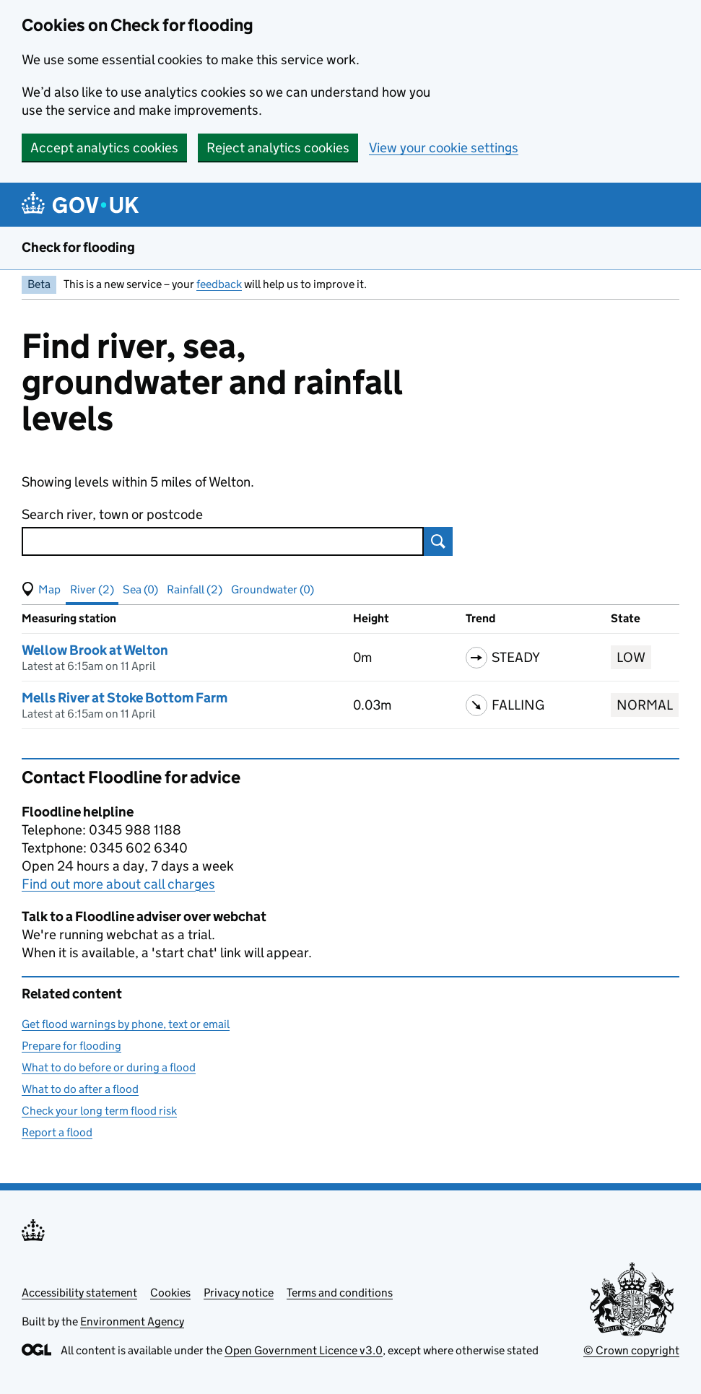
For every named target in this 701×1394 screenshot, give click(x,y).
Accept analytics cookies (104, 147)
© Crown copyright (631, 1350)
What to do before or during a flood (109, 1067)
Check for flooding (78, 247)
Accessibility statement (79, 1292)
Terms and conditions (340, 1292)
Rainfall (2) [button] (194, 589)
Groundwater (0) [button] (272, 589)
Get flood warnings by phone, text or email (126, 1024)
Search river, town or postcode (112, 514)
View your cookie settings (443, 147)
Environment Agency (132, 1321)
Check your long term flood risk (99, 1111)
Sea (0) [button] (140, 589)
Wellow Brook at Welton (95, 650)
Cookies (170, 1292)
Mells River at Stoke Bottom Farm (124, 697)
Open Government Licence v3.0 (304, 1350)
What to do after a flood (80, 1089)
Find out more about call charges (118, 884)
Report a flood (57, 1132)
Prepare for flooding (71, 1046)
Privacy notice (239, 1292)
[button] (41, 590)
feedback (219, 284)
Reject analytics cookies (277, 147)
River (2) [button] (92, 589)
